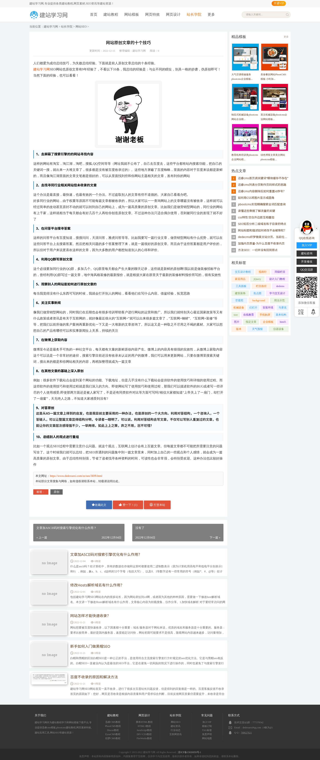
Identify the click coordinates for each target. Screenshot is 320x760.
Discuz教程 (113, 730)
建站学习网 (51, 26)
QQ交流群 (306, 269)
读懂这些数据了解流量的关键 (256, 211)
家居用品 (240, 278)
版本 (238, 328)
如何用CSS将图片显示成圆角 (256, 198)
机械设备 (238, 307)
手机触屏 (265, 314)
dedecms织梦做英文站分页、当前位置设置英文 (268, 237)
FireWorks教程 (144, 738)
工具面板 (241, 286)
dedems (280, 286)
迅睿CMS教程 (112, 722)
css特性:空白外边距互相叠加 (256, 217)
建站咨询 (306, 253)
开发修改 (306, 261)
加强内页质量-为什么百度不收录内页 (261, 243)
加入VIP (206, 722)
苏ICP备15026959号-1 (189, 752)
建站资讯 (175, 726)
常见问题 (207, 715)
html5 (283, 321)
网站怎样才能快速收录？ (90, 615)
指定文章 (251, 321)
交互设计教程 (243, 271)
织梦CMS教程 (112, 738)
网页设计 (173, 14)
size (236, 314)
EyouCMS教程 (113, 734)
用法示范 (279, 300)
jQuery (257, 278)
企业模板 (268, 321)
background (258, 300)
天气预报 (257, 328)
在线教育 (248, 314)
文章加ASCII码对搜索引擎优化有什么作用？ (106, 554)
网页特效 (152, 14)
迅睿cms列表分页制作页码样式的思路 (262, 185)
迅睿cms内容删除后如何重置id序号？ (262, 191)
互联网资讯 (175, 734)
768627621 (246, 732)
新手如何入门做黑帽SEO (90, 646)
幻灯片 (253, 307)
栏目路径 (261, 286)
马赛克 (283, 307)
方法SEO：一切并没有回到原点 (258, 250)
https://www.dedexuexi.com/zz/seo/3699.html (76, 475)
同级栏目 (280, 271)
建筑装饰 (240, 293)
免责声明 (207, 734)
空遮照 (239, 300)
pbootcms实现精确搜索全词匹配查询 (262, 204)
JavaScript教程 (144, 730)
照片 (236, 321)
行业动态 (175, 730)
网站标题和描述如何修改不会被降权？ (262, 230)
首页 (93, 14)
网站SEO (81, 26)
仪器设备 (278, 328)
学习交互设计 (277, 293)
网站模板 (131, 14)
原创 (56, 491)
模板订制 (207, 726)
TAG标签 (207, 730)
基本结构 (281, 314)
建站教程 (110, 14)
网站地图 (207, 738)
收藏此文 (99, 504)
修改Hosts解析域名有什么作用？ (97, 585)
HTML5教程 (144, 726)
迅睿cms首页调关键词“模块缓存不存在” (263, 178)
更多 (211, 14)
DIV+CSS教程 (144, 734)
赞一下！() (128, 504)
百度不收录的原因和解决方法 (94, 676)
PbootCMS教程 (113, 726)
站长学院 (194, 14)
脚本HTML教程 (144, 722)
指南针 (263, 271)
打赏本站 (157, 504)
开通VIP (279, 3)
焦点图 (257, 293)
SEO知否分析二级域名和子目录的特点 (262, 224)
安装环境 (268, 307)
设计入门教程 (277, 278)
